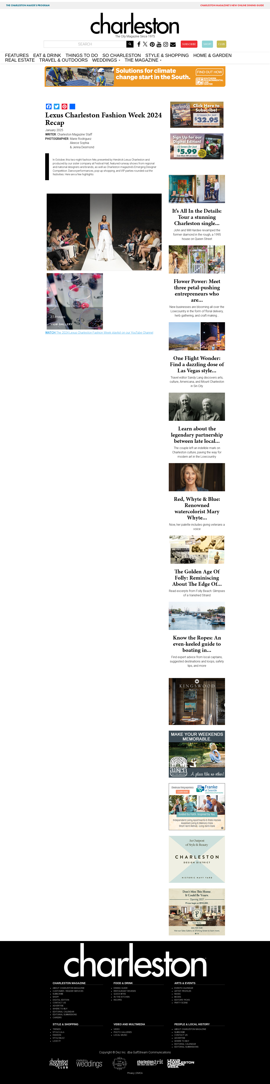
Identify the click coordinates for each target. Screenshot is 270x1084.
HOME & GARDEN (212, 55)
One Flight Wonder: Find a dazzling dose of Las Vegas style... (197, 364)
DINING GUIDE (121, 988)
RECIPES (118, 1000)
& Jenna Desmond (82, 147)
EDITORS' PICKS (182, 1000)
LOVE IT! (57, 1041)
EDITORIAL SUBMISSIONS (65, 1014)
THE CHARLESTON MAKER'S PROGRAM (28, 5)
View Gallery (61, 324)
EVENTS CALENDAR (183, 988)
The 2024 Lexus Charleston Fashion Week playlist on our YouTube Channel (99, 332)
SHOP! (207, 44)
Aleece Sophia (79, 143)
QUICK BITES (120, 994)
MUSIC (177, 994)
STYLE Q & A (58, 1032)
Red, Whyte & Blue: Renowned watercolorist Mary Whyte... (197, 508)
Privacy (130, 1073)
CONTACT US (59, 1003)
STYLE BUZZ (58, 1038)
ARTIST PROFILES (182, 991)
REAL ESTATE (20, 59)
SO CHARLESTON (121, 55)
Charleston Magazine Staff (74, 134)
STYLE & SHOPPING (167, 55)
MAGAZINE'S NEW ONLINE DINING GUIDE (232, 5)
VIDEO (117, 1029)
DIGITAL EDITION (61, 1000)
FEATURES (17, 55)
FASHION (57, 1035)
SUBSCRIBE (189, 44)
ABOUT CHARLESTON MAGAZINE (68, 988)
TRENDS (57, 1029)
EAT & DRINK (47, 55)
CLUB (221, 44)
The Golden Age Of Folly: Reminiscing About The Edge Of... (197, 578)
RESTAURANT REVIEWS (125, 991)
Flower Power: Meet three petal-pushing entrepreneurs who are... (197, 290)
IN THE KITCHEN (122, 997)
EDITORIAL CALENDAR (63, 1012)
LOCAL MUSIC (120, 1035)
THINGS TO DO (82, 55)
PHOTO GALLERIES (123, 1032)
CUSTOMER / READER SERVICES (68, 991)
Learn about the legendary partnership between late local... (197, 435)
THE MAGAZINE (143, 59)
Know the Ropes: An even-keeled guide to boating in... (197, 644)
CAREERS (57, 1017)
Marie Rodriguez (80, 139)
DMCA (139, 1073)
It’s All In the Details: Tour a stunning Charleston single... (197, 217)
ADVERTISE (58, 1006)
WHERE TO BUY (60, 1009)
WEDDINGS (106, 59)
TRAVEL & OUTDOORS (63, 59)
